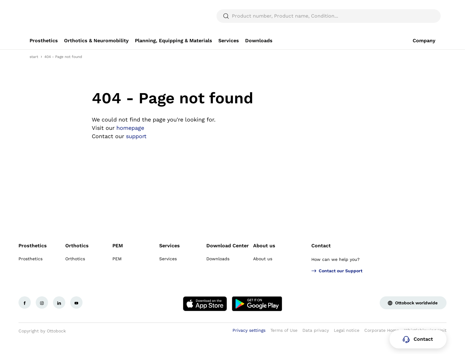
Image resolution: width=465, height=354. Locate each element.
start (34, 71)
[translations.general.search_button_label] (425, 30)
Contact (321, 260)
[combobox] (418, 7)
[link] (44, 55)
